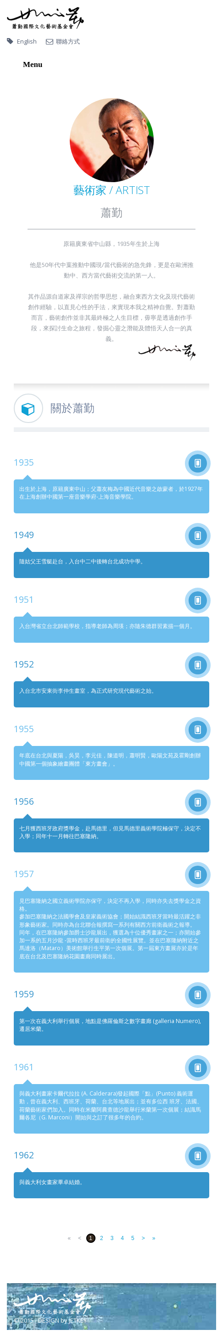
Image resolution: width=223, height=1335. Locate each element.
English (27, 41)
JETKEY (78, 1320)
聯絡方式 (68, 41)
